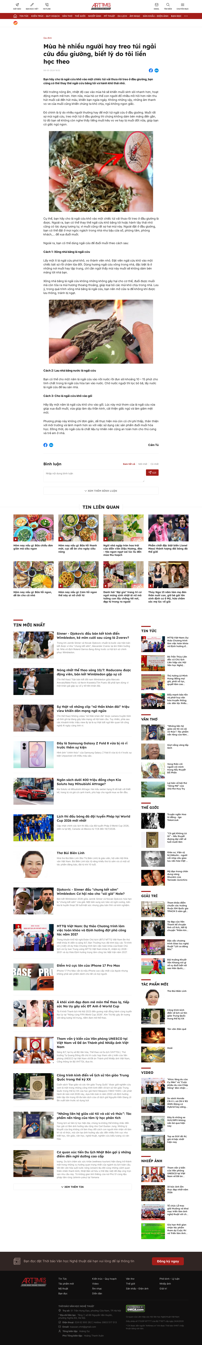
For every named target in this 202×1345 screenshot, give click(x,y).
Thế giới (80, 16)
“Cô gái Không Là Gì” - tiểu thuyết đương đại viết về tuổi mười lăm (177, 837)
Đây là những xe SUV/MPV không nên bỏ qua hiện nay (176, 1121)
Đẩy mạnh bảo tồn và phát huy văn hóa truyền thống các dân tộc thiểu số (177, 700)
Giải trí (149, 896)
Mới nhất (142, 464)
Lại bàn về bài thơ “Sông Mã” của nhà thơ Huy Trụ (177, 786)
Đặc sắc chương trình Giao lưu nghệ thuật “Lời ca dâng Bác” (178, 945)
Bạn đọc (176, 16)
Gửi (152, 472)
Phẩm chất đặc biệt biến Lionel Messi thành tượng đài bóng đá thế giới (167, 548)
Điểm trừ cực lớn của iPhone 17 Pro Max (88, 965)
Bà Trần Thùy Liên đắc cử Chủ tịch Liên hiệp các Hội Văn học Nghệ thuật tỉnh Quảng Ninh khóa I (177, 663)
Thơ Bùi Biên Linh (70, 853)
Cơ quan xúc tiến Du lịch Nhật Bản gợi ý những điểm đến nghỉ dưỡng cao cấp (94, 1154)
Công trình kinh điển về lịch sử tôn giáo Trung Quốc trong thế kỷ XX (177, 1014)
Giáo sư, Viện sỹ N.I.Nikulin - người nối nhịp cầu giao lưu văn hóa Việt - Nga (177, 858)
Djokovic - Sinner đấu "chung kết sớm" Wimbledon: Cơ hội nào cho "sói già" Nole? (91, 891)
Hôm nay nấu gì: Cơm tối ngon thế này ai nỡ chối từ (77, 593)
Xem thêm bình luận (102, 490)
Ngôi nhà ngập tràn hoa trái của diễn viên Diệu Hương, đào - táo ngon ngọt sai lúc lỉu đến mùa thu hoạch (122, 550)
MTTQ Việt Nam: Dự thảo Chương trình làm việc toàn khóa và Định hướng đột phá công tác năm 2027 (91, 930)
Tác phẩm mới (154, 984)
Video (147, 1072)
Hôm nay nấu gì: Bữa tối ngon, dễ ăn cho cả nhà (32, 593)
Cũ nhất (155, 464)
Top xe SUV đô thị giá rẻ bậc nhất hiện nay (177, 1139)
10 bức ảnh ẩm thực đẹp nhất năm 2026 (177, 1189)
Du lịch (122, 16)
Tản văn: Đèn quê (176, 1029)
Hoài (169, 1048)
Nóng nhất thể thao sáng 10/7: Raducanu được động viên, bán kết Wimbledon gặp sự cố (94, 672)
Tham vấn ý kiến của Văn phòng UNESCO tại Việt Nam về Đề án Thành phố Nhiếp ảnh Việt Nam (92, 1043)
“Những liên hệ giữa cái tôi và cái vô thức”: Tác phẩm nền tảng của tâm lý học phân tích (94, 1116)
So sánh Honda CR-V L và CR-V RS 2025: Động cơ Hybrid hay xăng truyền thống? (177, 1104)
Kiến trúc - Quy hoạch (45, 16)
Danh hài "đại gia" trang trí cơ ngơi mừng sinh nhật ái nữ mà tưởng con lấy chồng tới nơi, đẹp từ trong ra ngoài (122, 596)
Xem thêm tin (74, 1186)
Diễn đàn (97, 1293)
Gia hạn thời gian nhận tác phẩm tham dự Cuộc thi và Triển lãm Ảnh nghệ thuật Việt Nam (176, 1231)
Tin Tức (24, 16)
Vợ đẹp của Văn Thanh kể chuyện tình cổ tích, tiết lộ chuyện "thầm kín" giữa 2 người (177, 927)
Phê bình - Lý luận (170, 1278)
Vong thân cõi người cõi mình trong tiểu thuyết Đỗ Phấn (176, 768)
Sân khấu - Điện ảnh (155, 16)
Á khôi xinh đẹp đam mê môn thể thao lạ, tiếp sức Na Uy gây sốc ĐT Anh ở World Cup (93, 1004)
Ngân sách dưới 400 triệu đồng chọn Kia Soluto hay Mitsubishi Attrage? (89, 782)
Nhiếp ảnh (151, 1161)
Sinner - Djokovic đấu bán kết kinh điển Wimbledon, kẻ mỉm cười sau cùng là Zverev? (93, 635)
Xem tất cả (129, 464)
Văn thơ (67, 16)
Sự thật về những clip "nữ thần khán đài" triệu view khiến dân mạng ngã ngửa (93, 709)
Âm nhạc (135, 16)
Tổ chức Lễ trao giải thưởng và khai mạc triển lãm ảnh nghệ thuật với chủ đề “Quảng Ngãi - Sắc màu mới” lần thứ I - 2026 (178, 1214)
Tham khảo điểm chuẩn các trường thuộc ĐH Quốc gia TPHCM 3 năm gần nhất (177, 908)
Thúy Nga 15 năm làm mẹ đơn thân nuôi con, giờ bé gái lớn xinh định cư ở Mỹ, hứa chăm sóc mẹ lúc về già (167, 596)
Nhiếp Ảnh (94, 16)
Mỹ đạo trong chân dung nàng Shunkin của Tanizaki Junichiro (177, 875)
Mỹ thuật (109, 16)
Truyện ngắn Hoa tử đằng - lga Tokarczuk (176, 817)
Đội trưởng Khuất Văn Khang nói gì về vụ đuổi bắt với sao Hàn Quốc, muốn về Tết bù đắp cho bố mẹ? (177, 966)
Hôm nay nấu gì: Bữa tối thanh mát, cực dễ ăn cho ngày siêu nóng (77, 548)
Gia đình (47, 38)
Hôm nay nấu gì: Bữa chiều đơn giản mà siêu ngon (33, 547)
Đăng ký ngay (168, 1261)
